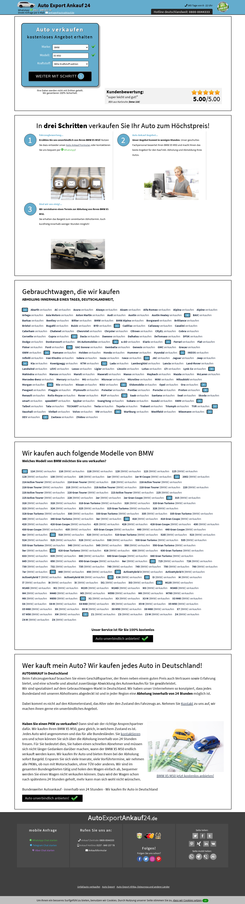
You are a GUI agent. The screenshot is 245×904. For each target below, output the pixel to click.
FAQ (148, 868)
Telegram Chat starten (45, 773)
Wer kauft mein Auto (72, 827)
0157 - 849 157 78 (42, 10)
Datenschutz (101, 868)
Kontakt (187, 632)
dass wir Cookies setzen (187, 900)
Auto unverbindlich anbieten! (122, 567)
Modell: (45, 55)
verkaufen (41, 238)
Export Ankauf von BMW (139, 831)
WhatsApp (44, 169)
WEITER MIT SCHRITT (60, 76)
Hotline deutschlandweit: (182, 12)
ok (205, 900)
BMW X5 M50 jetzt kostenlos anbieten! (185, 704)
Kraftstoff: (44, 63)
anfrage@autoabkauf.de (61, 12)
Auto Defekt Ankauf (143, 827)
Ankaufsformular (98, 778)
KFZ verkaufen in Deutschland (43, 827)
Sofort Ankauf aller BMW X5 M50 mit (105, 831)
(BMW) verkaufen (43, 399)
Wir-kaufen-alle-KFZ (164, 831)
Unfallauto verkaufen (88, 815)
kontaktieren (130, 662)
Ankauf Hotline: (88, 773)
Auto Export (108, 815)
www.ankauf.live (93, 827)
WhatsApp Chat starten (44, 768)
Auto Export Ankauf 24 (64, 5)
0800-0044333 (107, 768)
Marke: (46, 46)
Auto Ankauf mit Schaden (117, 827)
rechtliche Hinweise (120, 868)
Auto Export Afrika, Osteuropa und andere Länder (143, 815)
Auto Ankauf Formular (68, 159)
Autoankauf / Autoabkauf (168, 827)
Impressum (138, 868)
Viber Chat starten (44, 778)
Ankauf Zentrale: (90, 768)
